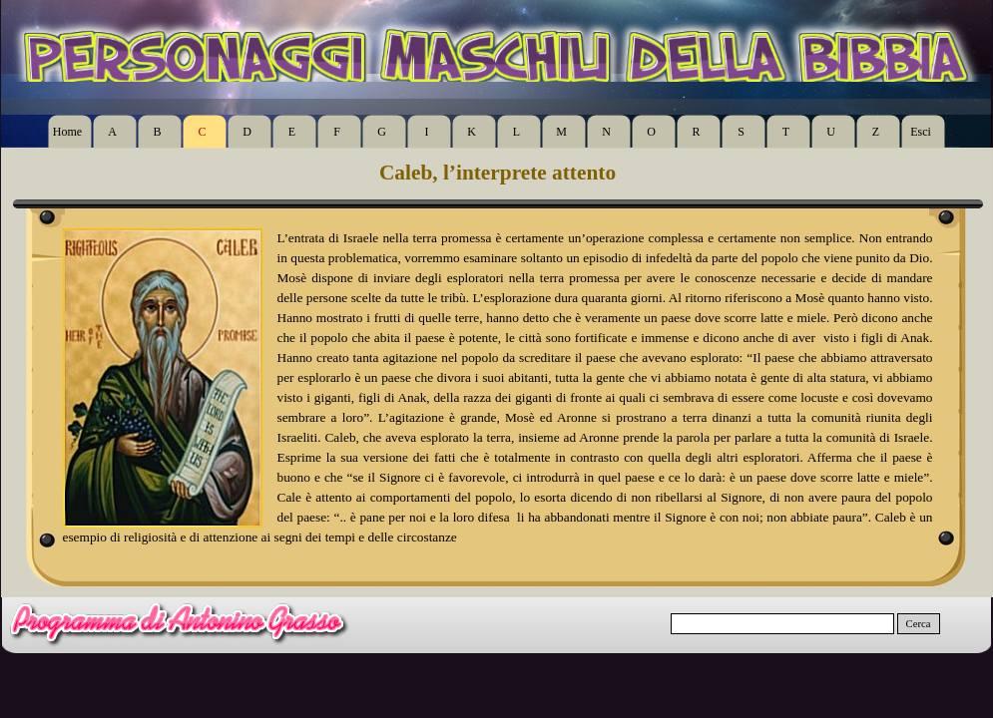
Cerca (918, 623)
